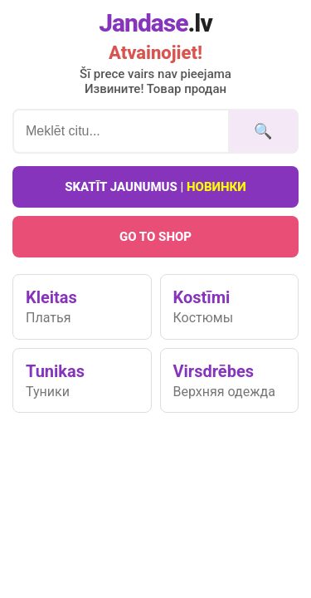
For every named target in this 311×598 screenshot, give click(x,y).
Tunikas (82, 380)
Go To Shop (155, 236)
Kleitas (82, 306)
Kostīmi (229, 306)
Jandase (155, 22)
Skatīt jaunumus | (155, 186)
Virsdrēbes (229, 380)
